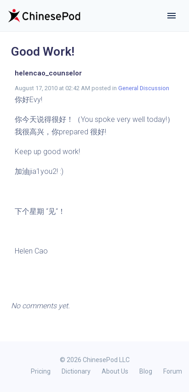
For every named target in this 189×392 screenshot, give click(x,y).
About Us (115, 371)
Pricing (41, 371)
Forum (172, 371)
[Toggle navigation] (171, 16)
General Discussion (143, 88)
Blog (145, 371)
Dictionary (76, 371)
